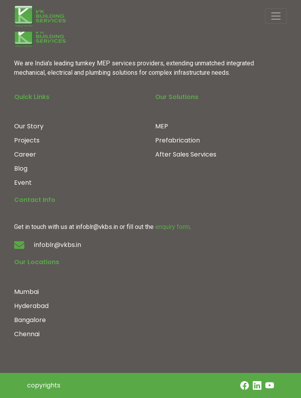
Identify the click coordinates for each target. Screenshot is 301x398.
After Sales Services (185, 154)
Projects (27, 140)
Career (25, 154)
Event (23, 182)
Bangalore (30, 319)
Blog (20, 168)
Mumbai (26, 291)
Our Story (29, 126)
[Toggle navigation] (276, 16)
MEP (161, 126)
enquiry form (172, 227)
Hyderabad (31, 305)
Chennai (27, 334)
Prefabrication (177, 140)
